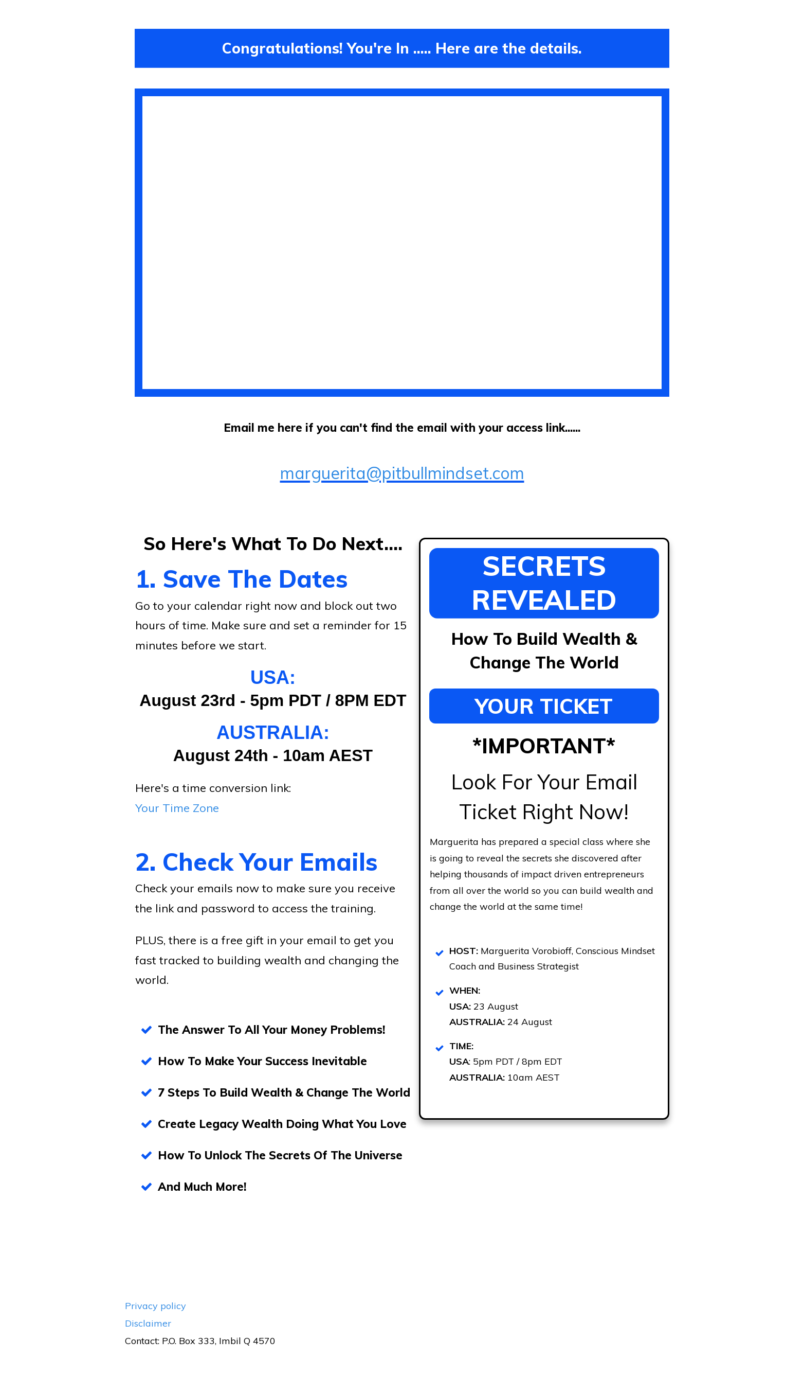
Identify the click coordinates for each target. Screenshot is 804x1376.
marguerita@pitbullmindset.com (402, 473)
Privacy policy (155, 1306)
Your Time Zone (177, 808)
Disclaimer (148, 1323)
